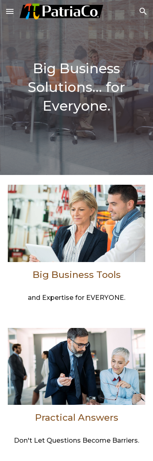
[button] (10, 11)
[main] (77, 87)
